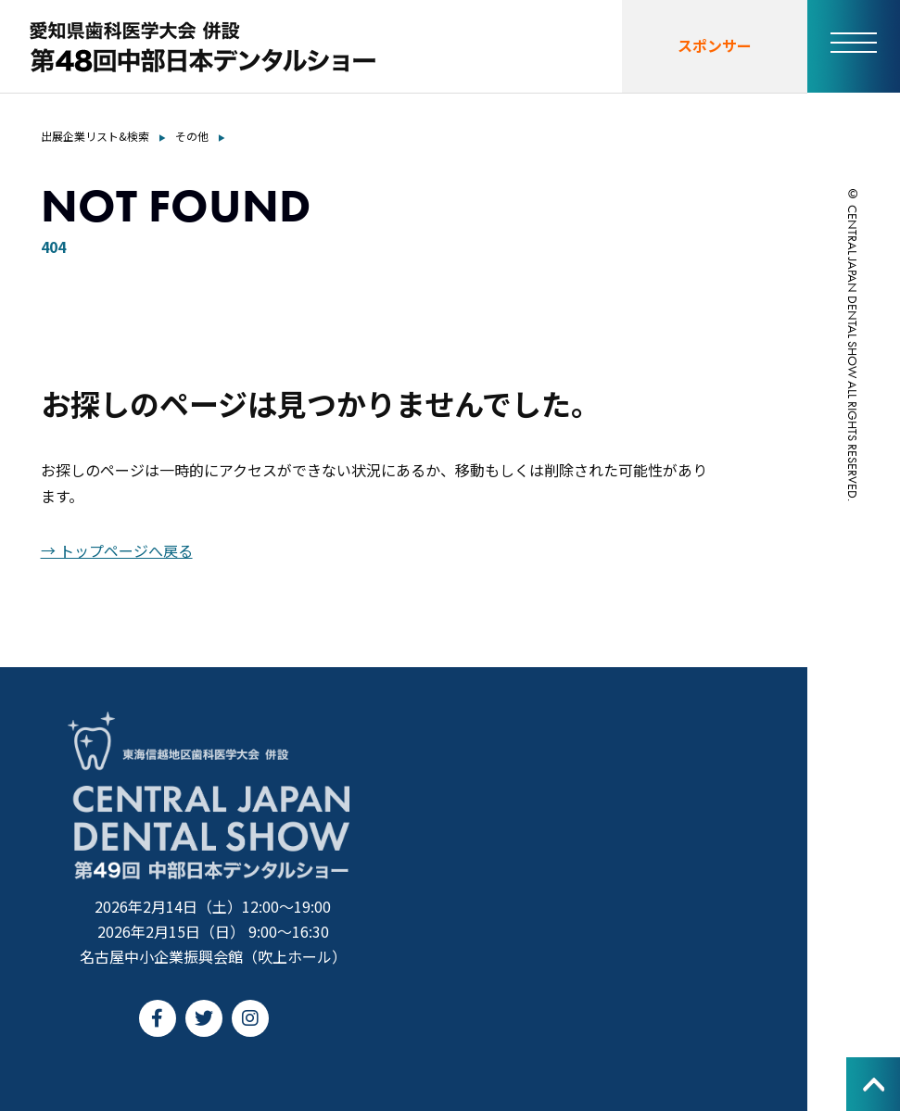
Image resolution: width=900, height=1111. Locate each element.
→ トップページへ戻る (117, 550)
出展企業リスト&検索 (95, 136)
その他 (192, 136)
